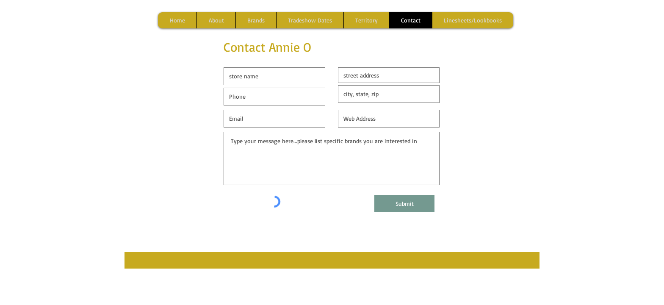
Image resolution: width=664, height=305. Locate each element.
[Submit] (404, 203)
